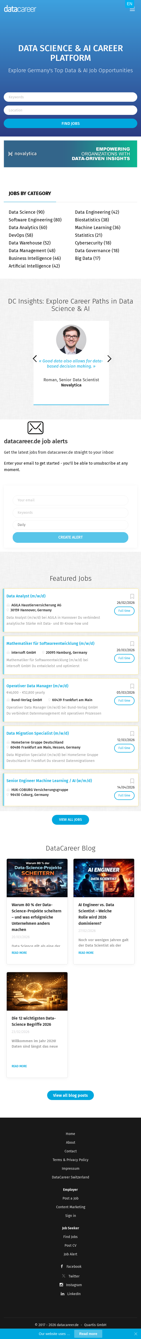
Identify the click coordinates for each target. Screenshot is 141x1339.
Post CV (70, 1245)
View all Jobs (70, 820)
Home (70, 1134)
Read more (19, 953)
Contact (71, 1151)
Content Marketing (70, 1207)
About (70, 1142)
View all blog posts (70, 1095)
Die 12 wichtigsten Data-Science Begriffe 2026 (34, 1021)
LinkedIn (74, 1294)
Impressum (70, 1169)
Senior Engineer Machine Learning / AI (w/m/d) (49, 780)
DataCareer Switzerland (70, 1177)
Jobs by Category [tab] (30, 193)
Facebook (74, 1267)
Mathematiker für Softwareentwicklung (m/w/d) (50, 643)
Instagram (74, 1285)
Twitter (74, 1276)
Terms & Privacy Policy (70, 1160)
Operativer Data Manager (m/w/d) (37, 686)
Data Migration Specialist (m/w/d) (37, 733)
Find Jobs (71, 123)
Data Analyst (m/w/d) (25, 596)
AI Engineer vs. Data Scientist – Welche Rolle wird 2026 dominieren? (96, 914)
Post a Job (70, 1198)
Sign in (70, 1216)
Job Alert (70, 1254)
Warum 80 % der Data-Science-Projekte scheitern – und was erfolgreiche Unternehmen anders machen (36, 917)
